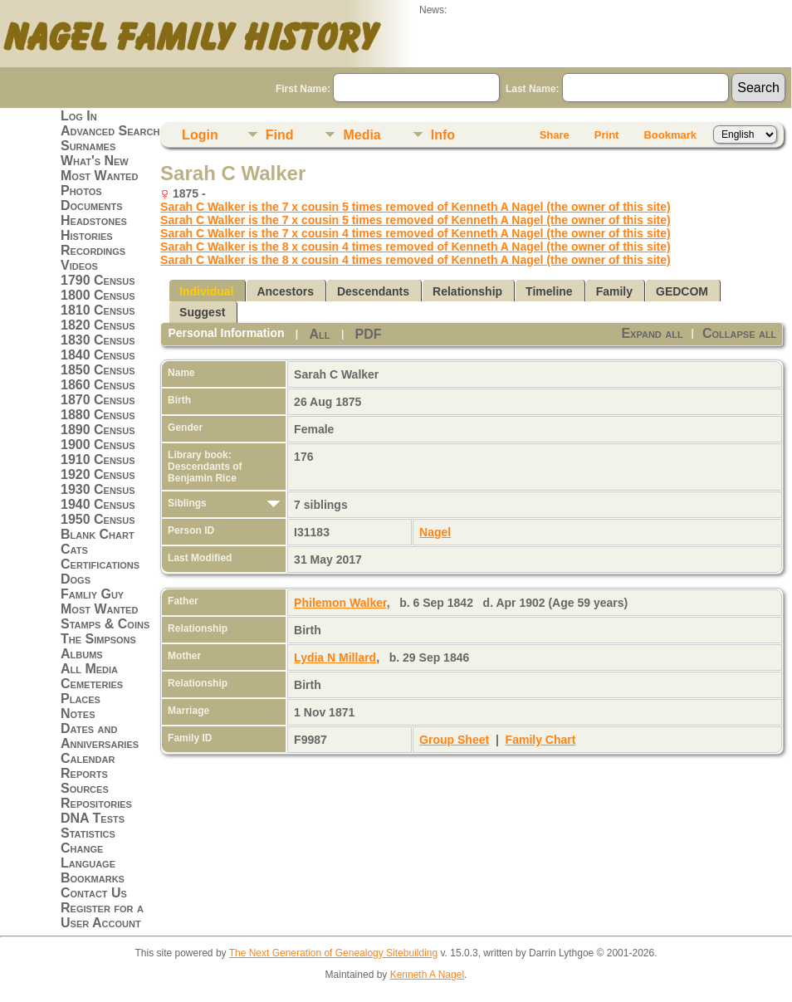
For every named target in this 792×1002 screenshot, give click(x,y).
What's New (95, 161)
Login (200, 135)
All (320, 334)
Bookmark (670, 135)
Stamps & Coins (105, 624)
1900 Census (98, 444)
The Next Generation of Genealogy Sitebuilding (333, 953)
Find (280, 135)
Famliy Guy (92, 594)
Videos (79, 265)
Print (606, 135)
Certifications (100, 564)
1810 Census (98, 310)
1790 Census (98, 280)
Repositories (96, 803)
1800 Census (98, 295)
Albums (82, 654)
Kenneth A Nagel (427, 974)
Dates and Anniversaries (100, 735)
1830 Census (98, 340)
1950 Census (98, 519)
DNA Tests (93, 818)
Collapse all (739, 333)
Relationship (467, 291)
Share (555, 135)
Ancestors (285, 291)
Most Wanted (99, 176)
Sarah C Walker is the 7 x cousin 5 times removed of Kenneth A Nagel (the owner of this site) (415, 206)
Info (443, 135)
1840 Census (98, 355)
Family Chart (541, 739)
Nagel (435, 532)
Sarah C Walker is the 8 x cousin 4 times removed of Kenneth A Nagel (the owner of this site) (415, 246)
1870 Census (98, 400)
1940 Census (98, 504)
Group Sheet (454, 739)
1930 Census (98, 489)
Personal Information (227, 333)
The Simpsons (98, 639)
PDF (368, 334)
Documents (92, 205)
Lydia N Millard (335, 657)
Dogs (75, 579)
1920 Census (98, 474)
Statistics (88, 833)
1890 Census (98, 430)
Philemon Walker (340, 602)
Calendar (88, 758)
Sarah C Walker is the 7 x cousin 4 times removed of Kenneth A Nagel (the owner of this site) (415, 233)
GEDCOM (682, 291)
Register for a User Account (102, 915)
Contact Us (94, 893)
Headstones (94, 220)
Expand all (651, 333)
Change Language (88, 855)
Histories (87, 235)
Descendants (373, 291)
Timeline (549, 291)
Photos (81, 190)
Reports (84, 773)
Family (614, 291)
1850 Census (98, 370)
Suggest (202, 312)
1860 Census (98, 385)
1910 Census (98, 459)
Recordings (93, 250)
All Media (89, 669)
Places (80, 699)
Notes (78, 713)
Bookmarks (93, 878)
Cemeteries (92, 684)
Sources (85, 788)
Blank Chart (97, 534)
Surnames (88, 146)
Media (361, 135)
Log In (79, 116)
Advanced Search (110, 131)
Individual (206, 291)
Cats (74, 549)
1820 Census (98, 325)
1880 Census (98, 415)
